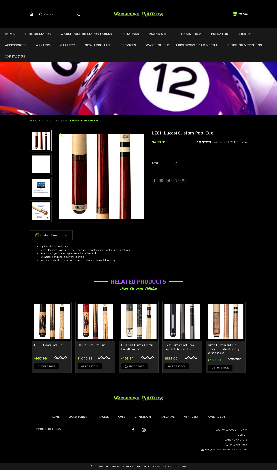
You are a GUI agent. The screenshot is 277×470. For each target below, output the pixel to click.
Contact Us (15, 56)
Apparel (43, 45)
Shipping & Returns (244, 45)
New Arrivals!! (98, 45)
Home (10, 34)
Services (128, 45)
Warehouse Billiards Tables (86, 34)
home (56, 416)
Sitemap (182, 466)
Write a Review (238, 142)
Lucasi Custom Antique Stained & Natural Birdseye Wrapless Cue (224, 349)
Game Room (191, 34)
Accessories (15, 45)
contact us (216, 416)
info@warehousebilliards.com (225, 449)
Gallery (67, 45)
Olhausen (130, 34)
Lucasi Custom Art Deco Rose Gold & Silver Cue (179, 347)
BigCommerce (144, 466)
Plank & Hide (160, 34)
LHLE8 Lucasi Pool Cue (48, 345)
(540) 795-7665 (238, 445)
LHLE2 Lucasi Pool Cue (91, 345)
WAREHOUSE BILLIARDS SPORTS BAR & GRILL (182, 45)
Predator (219, 34)
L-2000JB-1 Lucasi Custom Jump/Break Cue (137, 347)
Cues (244, 34)
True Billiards (37, 34)
